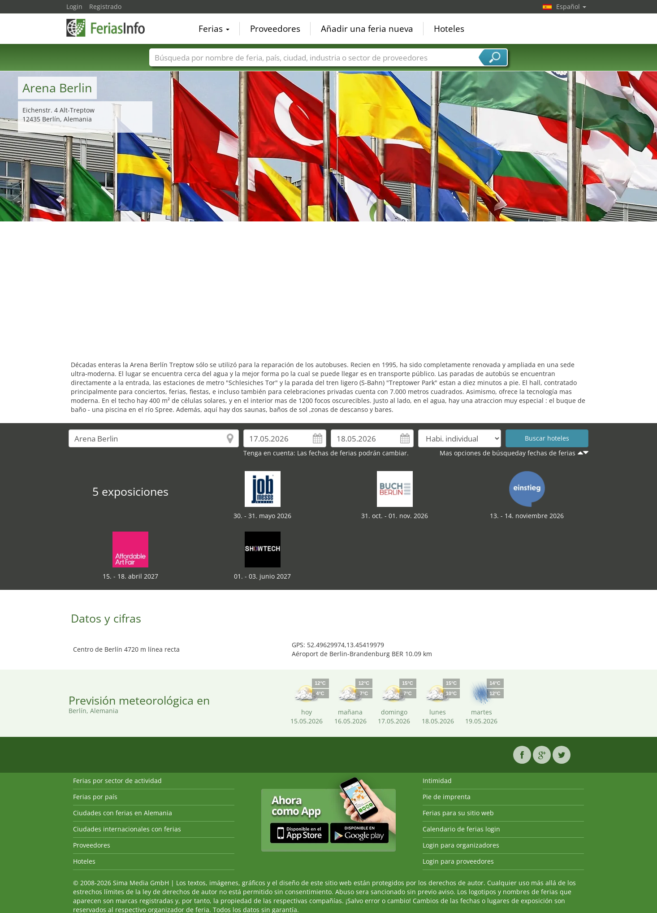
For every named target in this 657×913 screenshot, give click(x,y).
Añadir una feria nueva (367, 29)
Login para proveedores (458, 861)
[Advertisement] (328, 288)
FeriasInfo (111, 28)
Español (571, 6)
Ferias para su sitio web (458, 813)
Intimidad (437, 780)
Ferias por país (95, 796)
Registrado (105, 6)
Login (74, 6)
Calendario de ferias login (461, 829)
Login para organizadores (461, 845)
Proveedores (275, 29)
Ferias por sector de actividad (117, 780)
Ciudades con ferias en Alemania (122, 813)
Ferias (214, 29)
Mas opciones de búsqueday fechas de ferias (507, 453)
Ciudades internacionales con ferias (127, 829)
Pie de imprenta (447, 796)
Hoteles (449, 29)
